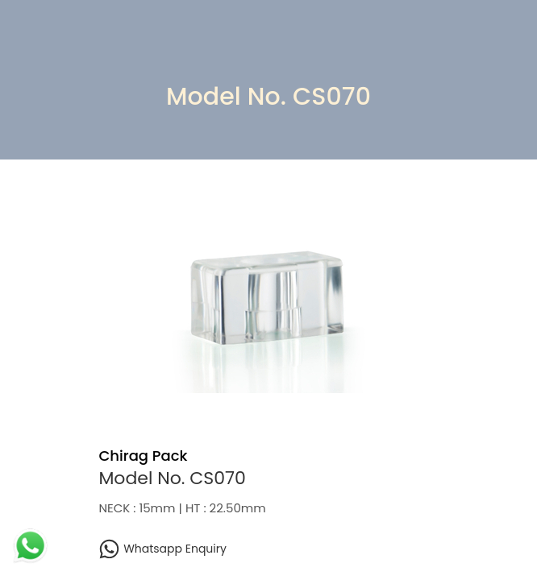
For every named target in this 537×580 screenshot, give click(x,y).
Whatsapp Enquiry (162, 549)
